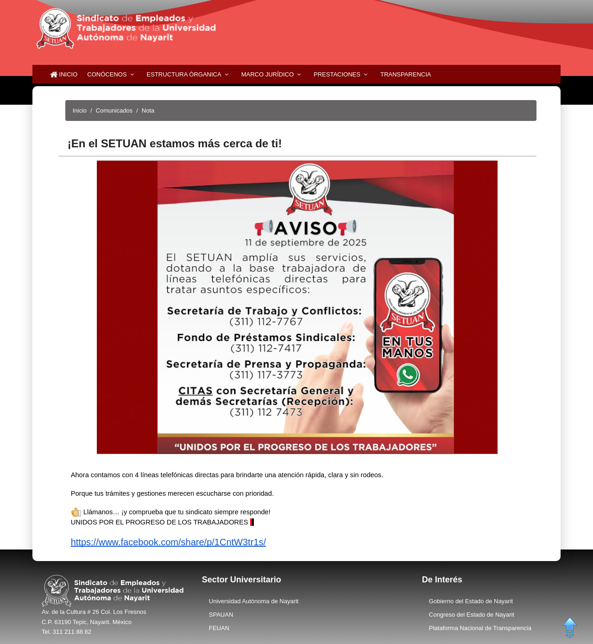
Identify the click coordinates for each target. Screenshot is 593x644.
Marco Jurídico (267, 74)
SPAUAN (221, 614)
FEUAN (219, 628)
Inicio (63, 74)
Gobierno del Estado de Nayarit (471, 601)
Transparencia (405, 74)
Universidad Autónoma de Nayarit (254, 601)
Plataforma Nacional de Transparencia (480, 628)
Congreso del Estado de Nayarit (471, 614)
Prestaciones (337, 74)
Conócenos (106, 74)
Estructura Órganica (184, 74)
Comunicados (114, 110)
